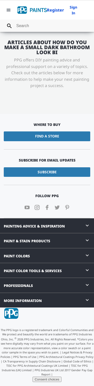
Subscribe (47, 172)
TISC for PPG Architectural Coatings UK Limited (37, 365)
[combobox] (47, 26)
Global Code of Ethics (77, 361)
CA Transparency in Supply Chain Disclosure (31, 361)
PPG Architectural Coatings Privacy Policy (66, 357)
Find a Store (47, 136)
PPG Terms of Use (24, 357)
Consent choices (47, 379)
